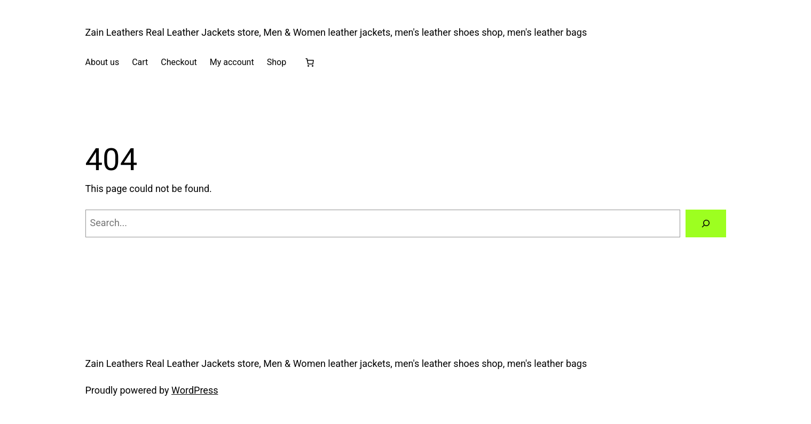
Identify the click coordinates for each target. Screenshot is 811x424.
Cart (140, 62)
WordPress (194, 390)
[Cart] (309, 62)
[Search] (706, 223)
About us (102, 62)
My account (232, 62)
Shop (276, 62)
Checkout (178, 62)
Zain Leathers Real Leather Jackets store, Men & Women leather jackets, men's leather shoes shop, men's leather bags (336, 32)
